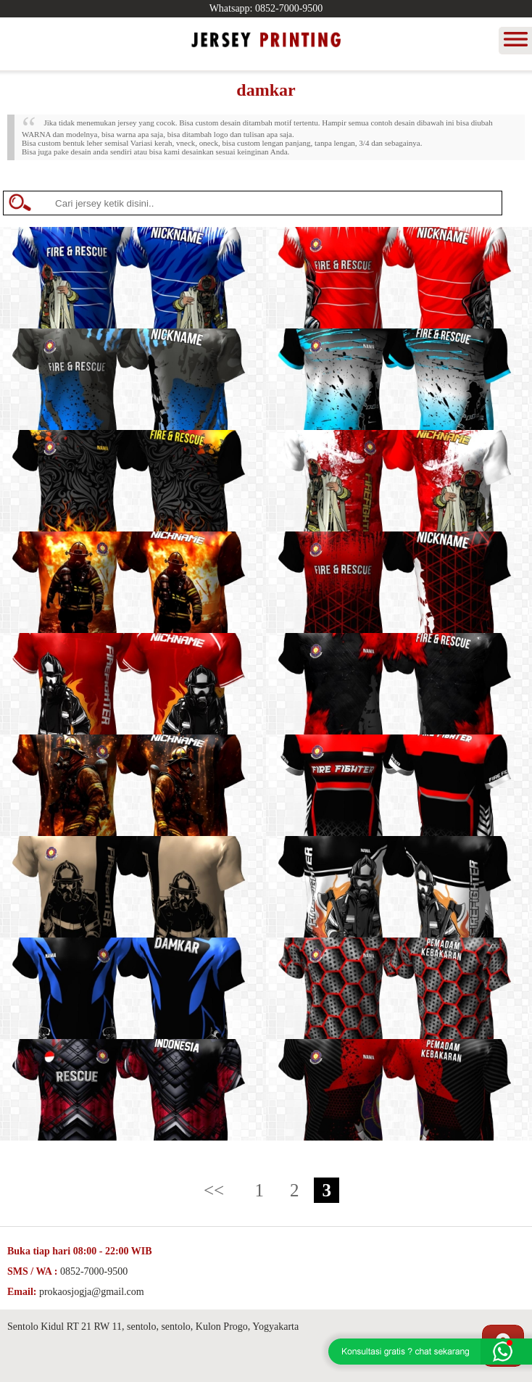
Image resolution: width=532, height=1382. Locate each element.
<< (214, 1190)
